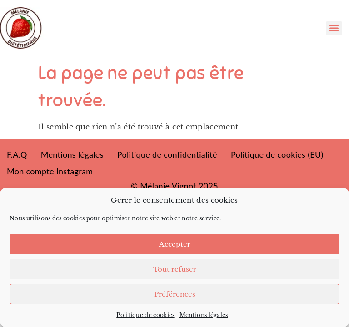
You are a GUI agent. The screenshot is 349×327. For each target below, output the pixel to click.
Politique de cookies (145, 315)
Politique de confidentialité (167, 154)
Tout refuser (174, 269)
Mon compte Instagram (50, 171)
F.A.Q (17, 154)
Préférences (174, 294)
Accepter (174, 244)
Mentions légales (203, 315)
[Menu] (334, 28)
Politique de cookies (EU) (277, 154)
